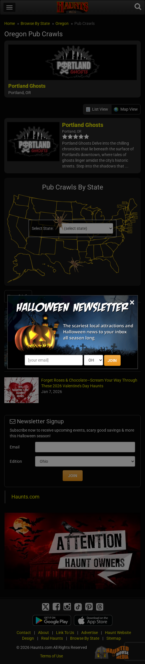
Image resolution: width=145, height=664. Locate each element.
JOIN (112, 360)
